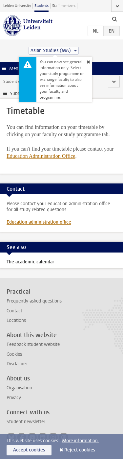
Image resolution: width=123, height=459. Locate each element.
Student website (17, 81)
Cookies (14, 354)
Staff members (63, 5)
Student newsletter (26, 422)
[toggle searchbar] (114, 18)
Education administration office (39, 222)
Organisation (19, 388)
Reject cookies (79, 450)
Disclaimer (17, 364)
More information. (80, 441)
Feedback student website (33, 344)
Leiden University (17, 5)
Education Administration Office (41, 156)
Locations (16, 320)
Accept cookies (29, 450)
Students (41, 5)
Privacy (14, 398)
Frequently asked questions (34, 301)
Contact (14, 311)
